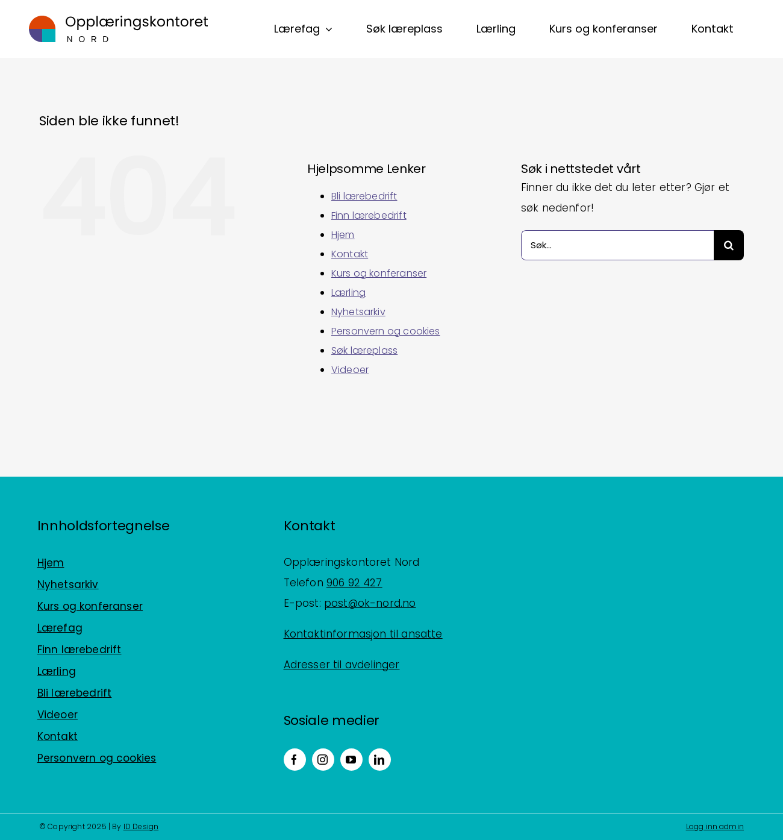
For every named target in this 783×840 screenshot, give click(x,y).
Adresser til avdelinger (342, 664)
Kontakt (349, 254)
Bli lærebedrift (364, 196)
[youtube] (351, 759)
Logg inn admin (715, 826)
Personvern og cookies (385, 331)
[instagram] (323, 759)
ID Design (141, 826)
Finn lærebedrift (369, 215)
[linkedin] (380, 759)
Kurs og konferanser (378, 273)
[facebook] (295, 759)
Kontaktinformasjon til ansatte (363, 634)
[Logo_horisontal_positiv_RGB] (118, 20)
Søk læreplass (364, 350)
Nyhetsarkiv (358, 312)
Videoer (350, 370)
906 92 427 (354, 582)
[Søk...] (617, 245)
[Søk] (729, 245)
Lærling (348, 292)
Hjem (343, 235)
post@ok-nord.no (370, 603)
